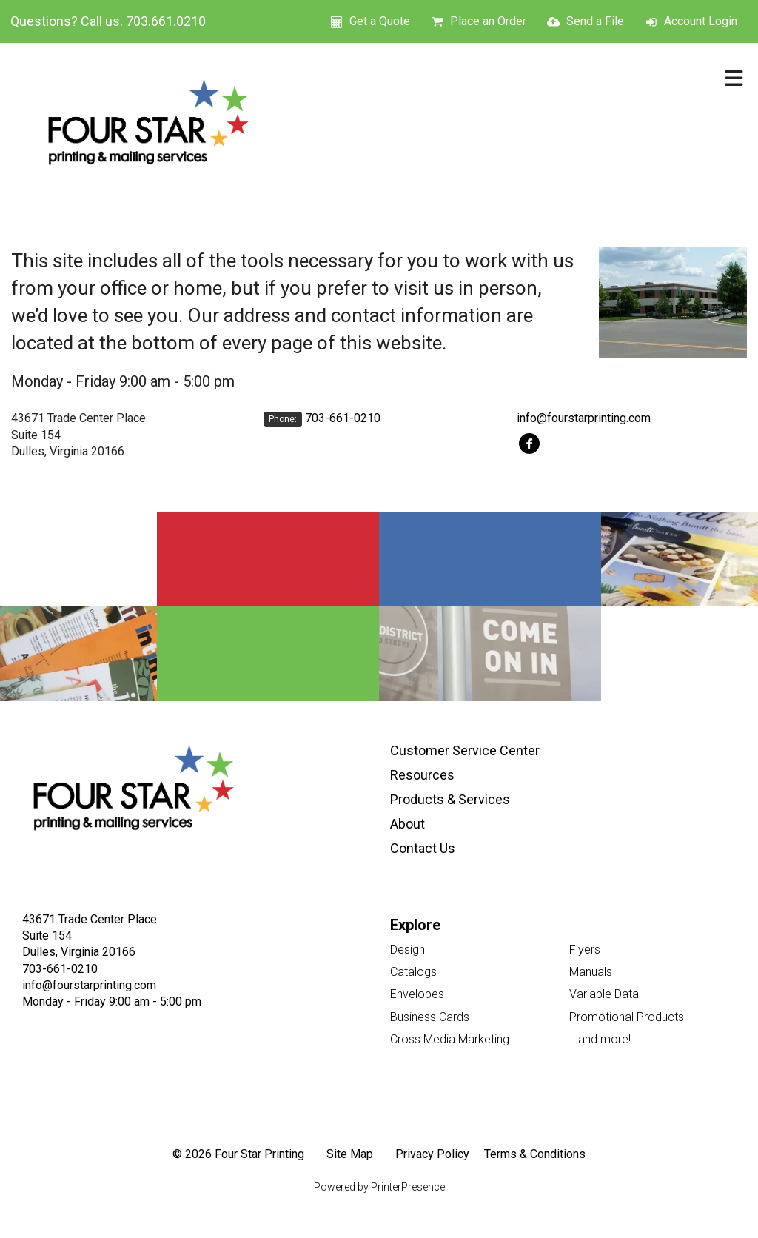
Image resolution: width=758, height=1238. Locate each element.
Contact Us (422, 848)
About (407, 824)
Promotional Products (626, 1017)
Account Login (700, 21)
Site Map (349, 1154)
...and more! (600, 1039)
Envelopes (417, 994)
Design (407, 950)
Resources (422, 775)
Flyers (584, 950)
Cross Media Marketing (449, 1039)
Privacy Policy (432, 1154)
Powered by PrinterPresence (379, 1187)
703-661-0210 (342, 418)
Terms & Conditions (535, 1154)
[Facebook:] (530, 442)
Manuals (590, 972)
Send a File (595, 21)
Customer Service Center (465, 750)
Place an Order (488, 21)
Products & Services (450, 799)
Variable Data (604, 994)
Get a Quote (379, 21)
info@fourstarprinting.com (584, 418)
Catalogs (413, 972)
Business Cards (429, 1017)
